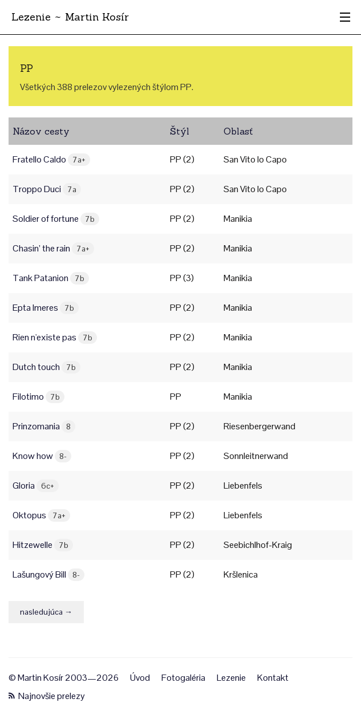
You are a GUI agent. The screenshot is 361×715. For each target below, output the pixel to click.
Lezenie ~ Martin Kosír (70, 16)
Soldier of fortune (56, 219)
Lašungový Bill (48, 574)
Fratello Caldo (51, 159)
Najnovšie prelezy (47, 696)
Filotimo (38, 397)
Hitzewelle (43, 545)
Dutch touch (46, 367)
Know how (42, 456)
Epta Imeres (46, 308)
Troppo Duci (47, 189)
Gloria (36, 485)
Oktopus (41, 515)
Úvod (140, 678)
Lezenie (231, 678)
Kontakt (273, 678)
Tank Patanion (51, 278)
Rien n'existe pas (55, 337)
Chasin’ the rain (53, 248)
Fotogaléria (183, 678)
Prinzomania (44, 426)
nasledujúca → (46, 612)
